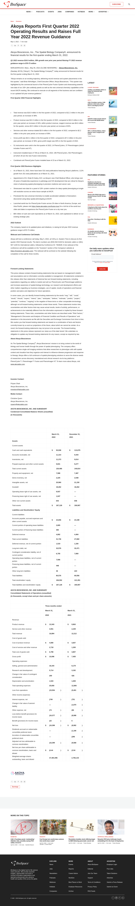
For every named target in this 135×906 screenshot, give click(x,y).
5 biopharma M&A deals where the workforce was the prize (97, 207)
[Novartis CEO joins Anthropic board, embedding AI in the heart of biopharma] (111, 827)
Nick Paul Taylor (92, 199)
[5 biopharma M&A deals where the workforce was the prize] (113, 208)
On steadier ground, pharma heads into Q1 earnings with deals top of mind (97, 233)
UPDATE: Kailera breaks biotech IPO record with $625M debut (97, 119)
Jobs (60, 12)
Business (18, 21)
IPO (89, 116)
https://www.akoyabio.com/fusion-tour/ (46, 206)
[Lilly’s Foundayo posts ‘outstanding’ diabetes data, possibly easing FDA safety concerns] (24, 827)
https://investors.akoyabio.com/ (22, 251)
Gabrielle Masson (29, 845)
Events (51, 12)
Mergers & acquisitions (96, 205)
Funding (71, 836)
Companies (69, 12)
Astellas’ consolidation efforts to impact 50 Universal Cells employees (97, 91)
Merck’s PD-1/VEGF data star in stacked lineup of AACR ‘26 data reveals (97, 196)
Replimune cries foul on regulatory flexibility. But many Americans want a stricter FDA (96, 183)
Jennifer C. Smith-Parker (46, 844)
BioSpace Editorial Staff (93, 95)
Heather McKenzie (92, 187)
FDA (89, 179)
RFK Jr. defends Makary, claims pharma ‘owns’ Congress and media (97, 132)
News (28, 12)
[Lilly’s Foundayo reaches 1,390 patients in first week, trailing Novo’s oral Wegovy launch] (113, 103)
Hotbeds (81, 12)
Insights (42, 836)
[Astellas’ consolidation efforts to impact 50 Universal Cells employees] (113, 91)
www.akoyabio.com (18, 364)
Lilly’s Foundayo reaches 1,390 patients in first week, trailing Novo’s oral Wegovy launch (96, 104)
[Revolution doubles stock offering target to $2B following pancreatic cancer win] (82, 827)
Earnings (15, 787)
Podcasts (40, 12)
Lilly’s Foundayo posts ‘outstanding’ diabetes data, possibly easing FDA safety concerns (22, 840)
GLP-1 (89, 100)
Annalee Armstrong (92, 211)
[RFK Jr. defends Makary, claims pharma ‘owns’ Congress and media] (113, 132)
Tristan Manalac (92, 107)
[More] (31, 12)
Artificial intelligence (105, 836)
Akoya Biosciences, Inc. (68, 68)
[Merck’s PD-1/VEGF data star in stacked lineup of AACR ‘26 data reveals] (113, 196)
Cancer (90, 192)
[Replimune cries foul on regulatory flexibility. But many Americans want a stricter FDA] (113, 183)
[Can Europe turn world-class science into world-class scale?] (53, 827)
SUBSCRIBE (116, 4)
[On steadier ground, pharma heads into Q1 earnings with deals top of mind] (113, 232)
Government (92, 128)
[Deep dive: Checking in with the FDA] (113, 220)
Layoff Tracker (93, 87)
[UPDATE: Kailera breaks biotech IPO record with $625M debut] (113, 120)
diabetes (14, 836)
